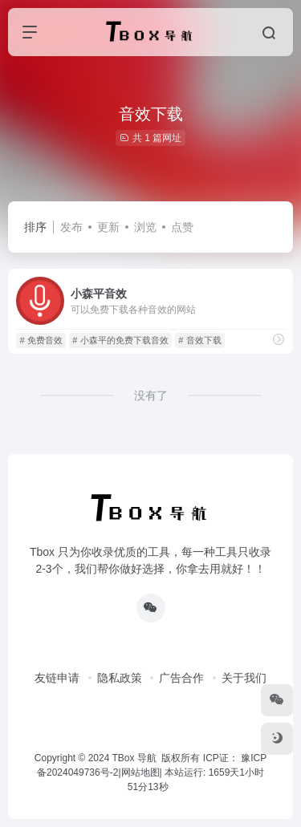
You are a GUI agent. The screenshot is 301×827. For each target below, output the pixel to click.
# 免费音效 (40, 340)
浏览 (145, 227)
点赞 (182, 227)
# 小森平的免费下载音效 (120, 340)
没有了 (151, 395)
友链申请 (57, 677)
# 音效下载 (199, 340)
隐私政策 (119, 677)
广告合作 (181, 677)
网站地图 (140, 772)
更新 (108, 227)
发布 (71, 227)
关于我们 (244, 677)
